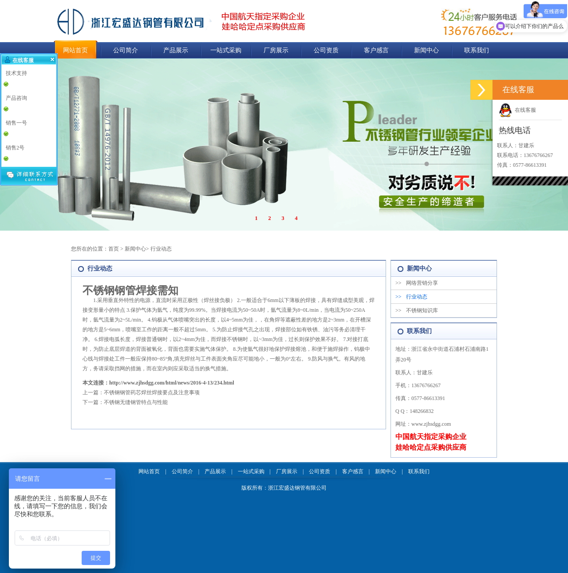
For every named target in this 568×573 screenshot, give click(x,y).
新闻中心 (426, 50)
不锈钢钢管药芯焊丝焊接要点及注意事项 (152, 392)
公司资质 (326, 50)
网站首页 (75, 50)
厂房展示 (276, 50)
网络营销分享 (416, 283)
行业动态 (161, 249)
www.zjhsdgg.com (431, 424)
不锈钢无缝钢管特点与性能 (136, 402)
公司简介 (125, 50)
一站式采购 (225, 50)
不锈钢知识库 (416, 310)
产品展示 (175, 50)
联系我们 (476, 50)
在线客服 (517, 110)
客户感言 (376, 50)
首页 (113, 249)
